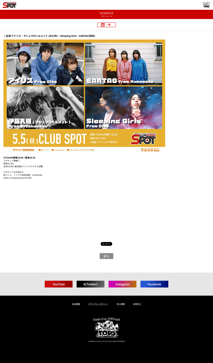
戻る (106, 256)
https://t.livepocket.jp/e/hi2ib (17, 177)
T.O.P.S (5, 345)
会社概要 (76, 303)
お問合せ (137, 303)
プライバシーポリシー (98, 303)
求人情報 (121, 303)
